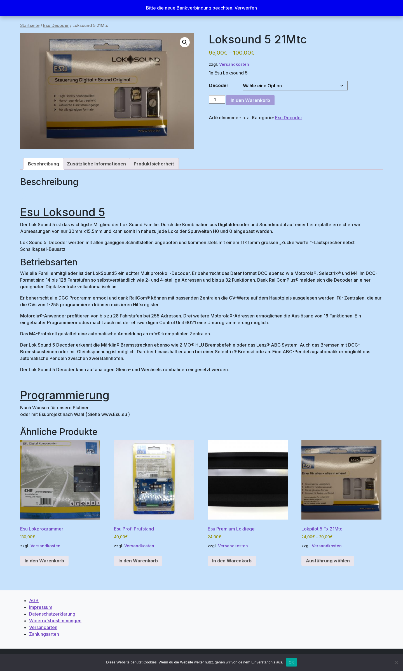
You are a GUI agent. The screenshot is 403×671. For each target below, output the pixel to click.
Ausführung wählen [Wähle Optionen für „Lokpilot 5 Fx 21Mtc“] (328, 561)
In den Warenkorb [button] (44, 561)
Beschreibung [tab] (43, 164)
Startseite (29, 25)
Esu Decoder (56, 25)
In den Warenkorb (250, 100)
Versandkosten (234, 64)
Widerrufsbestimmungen (55, 620)
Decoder (218, 85)
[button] (185, 42)
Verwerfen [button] (246, 8)
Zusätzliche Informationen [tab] (96, 164)
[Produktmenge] (217, 99)
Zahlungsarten (44, 634)
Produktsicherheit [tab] (154, 164)
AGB (34, 600)
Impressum (40, 607)
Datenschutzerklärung (52, 614)
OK (291, 662)
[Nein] (396, 662)
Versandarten (43, 627)
